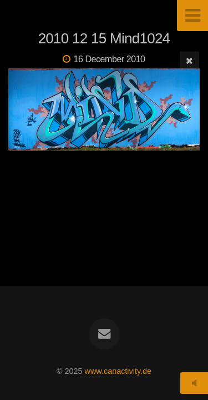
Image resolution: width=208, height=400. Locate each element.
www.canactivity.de (118, 371)
